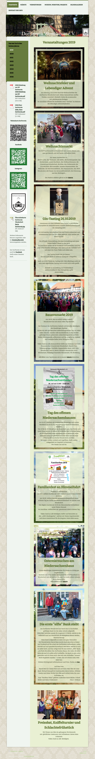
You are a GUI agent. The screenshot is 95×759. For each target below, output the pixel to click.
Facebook (19, 252)
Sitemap (21, 751)
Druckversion (13, 751)
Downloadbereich (18, 240)
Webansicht (83, 753)
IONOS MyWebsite (29, 756)
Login (84, 751)
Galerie (70, 177)
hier (78, 662)
